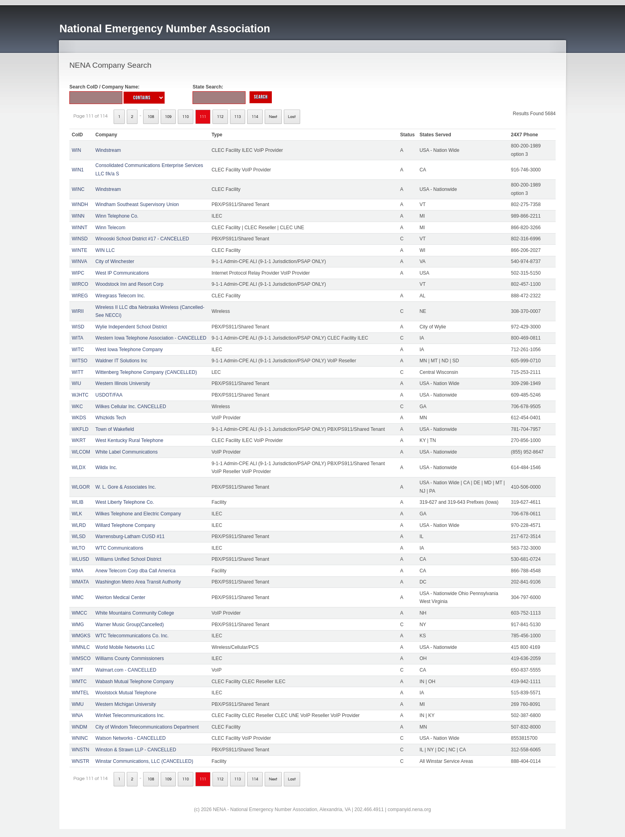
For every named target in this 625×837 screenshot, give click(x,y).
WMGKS (81, 636)
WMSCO (81, 658)
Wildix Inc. (106, 467)
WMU (78, 704)
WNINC (80, 738)
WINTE (79, 250)
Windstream (108, 150)
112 (220, 117)
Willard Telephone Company (125, 525)
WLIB (77, 502)
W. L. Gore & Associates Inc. (125, 487)
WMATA (80, 582)
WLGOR (81, 487)
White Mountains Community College (134, 613)
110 (185, 117)
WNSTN (80, 750)
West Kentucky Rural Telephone (129, 440)
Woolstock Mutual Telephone (125, 693)
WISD (78, 327)
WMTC (79, 681)
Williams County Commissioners (129, 658)
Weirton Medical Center (120, 597)
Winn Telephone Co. (116, 216)
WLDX (79, 467)
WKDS (79, 417)
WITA (77, 338)
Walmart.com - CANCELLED (125, 670)
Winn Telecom (110, 227)
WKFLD (80, 429)
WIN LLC (105, 250)
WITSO (79, 360)
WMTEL (80, 693)
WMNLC (81, 647)
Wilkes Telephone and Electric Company (138, 514)
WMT (77, 670)
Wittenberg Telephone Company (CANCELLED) (146, 372)
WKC (77, 406)
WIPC (78, 273)
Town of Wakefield (114, 429)
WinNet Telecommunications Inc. (130, 715)
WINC (78, 189)
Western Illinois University (122, 383)
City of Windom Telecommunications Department (147, 727)
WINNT (79, 227)
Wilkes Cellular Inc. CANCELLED (130, 406)
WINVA (79, 261)
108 (150, 117)
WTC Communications (119, 548)
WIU (76, 383)
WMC (78, 597)
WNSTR (80, 761)
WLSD (79, 536)
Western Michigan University (125, 704)
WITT (77, 372)
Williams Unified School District (128, 559)
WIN (76, 150)
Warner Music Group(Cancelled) (129, 624)
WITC (78, 349)
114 (255, 117)
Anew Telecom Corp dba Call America (135, 571)
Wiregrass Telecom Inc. (120, 296)
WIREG (80, 296)
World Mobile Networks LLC (125, 647)
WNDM (79, 727)
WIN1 (78, 170)
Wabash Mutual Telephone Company (134, 681)
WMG (78, 624)
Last (292, 117)
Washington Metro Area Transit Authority (138, 582)
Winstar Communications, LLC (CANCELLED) (144, 761)
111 (203, 117)
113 (237, 117)
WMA (77, 571)
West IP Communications (122, 273)
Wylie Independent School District (131, 327)
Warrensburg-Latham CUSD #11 (130, 536)
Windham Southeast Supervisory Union (137, 204)
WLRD (79, 525)
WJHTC (80, 395)
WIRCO (80, 284)
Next (273, 117)
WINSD (80, 239)
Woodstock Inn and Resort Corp (129, 284)
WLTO (78, 548)
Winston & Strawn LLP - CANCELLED (135, 750)
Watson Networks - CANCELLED (130, 738)
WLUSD (80, 559)
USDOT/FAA (108, 395)
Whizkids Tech (110, 417)
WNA (77, 715)
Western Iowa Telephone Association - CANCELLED (150, 338)
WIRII (78, 311)
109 (168, 117)
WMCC (79, 613)
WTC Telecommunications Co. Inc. (132, 636)
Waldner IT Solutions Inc (121, 360)
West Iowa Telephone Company (129, 349)
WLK (77, 514)
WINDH (80, 204)
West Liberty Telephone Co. (124, 502)
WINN (78, 216)
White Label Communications (126, 452)
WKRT (79, 440)
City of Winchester (114, 261)
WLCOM (81, 452)
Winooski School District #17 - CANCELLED (142, 239)
